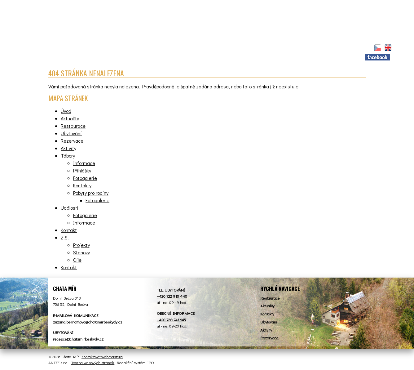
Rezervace (213, 48)
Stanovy (81, 252)
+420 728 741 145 (171, 319)
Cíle (77, 259)
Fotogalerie (85, 178)
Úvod (60, 47)
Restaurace (128, 48)
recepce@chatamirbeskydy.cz (78, 338)
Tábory (284, 48)
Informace (84, 163)
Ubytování (172, 48)
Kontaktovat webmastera (102, 356)
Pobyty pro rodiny (90, 192)
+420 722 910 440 (172, 296)
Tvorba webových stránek (92, 362)
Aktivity (251, 48)
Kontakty (82, 185)
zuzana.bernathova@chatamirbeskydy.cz (87, 321)
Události (69, 207)
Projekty (81, 245)
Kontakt (318, 48)
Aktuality (86, 48)
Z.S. (346, 48)
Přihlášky (82, 170)
